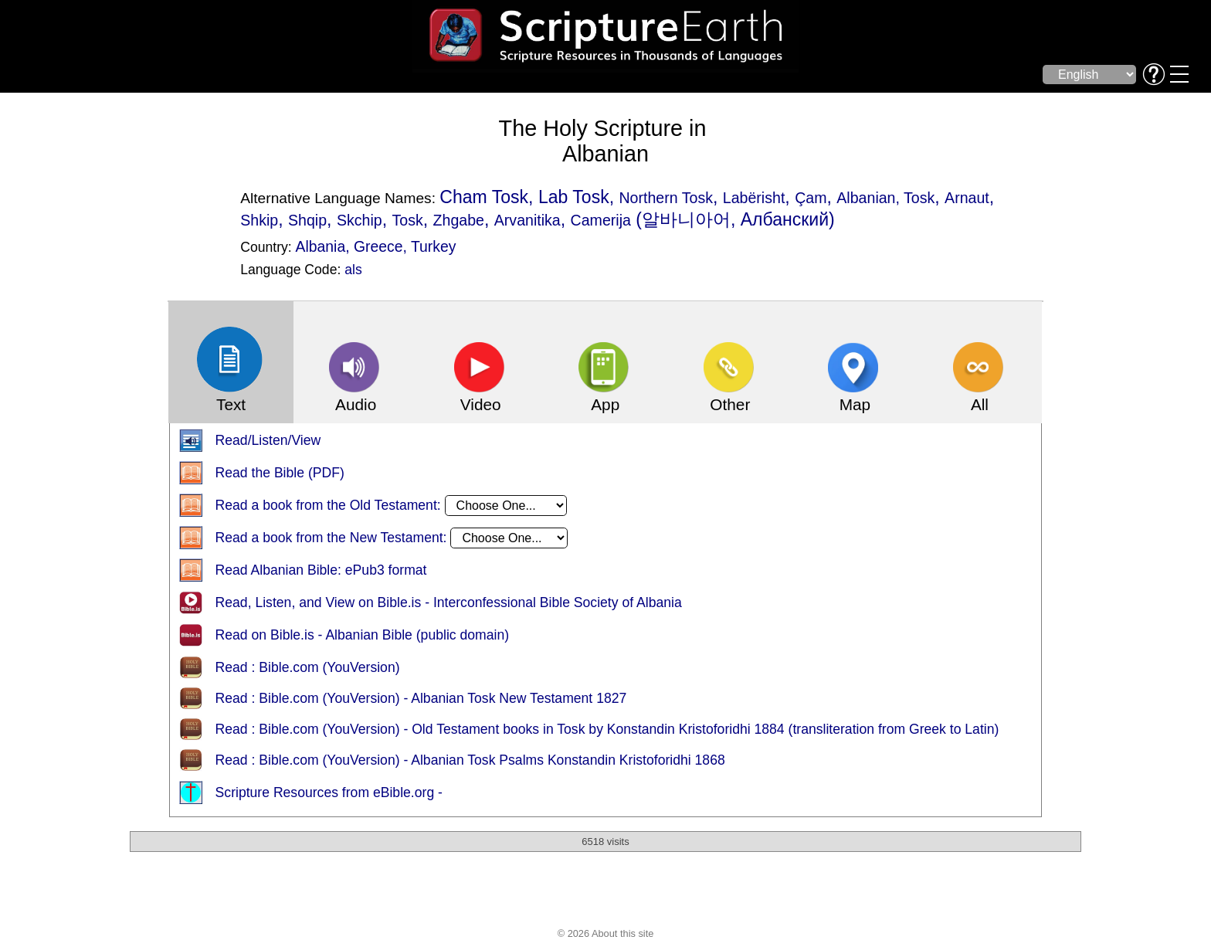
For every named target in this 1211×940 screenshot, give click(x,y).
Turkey (433, 246)
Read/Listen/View (268, 441)
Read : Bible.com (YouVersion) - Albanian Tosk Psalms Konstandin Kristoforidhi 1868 (470, 761)
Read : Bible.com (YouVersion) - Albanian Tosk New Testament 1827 (421, 699)
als (353, 269)
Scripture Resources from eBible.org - (329, 793)
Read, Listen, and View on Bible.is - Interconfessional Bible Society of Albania (448, 603)
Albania (321, 246)
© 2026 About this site (606, 934)
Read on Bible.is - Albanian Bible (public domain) (362, 635)
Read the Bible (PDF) (279, 473)
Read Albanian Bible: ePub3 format (321, 571)
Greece (378, 246)
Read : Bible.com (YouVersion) (307, 668)
